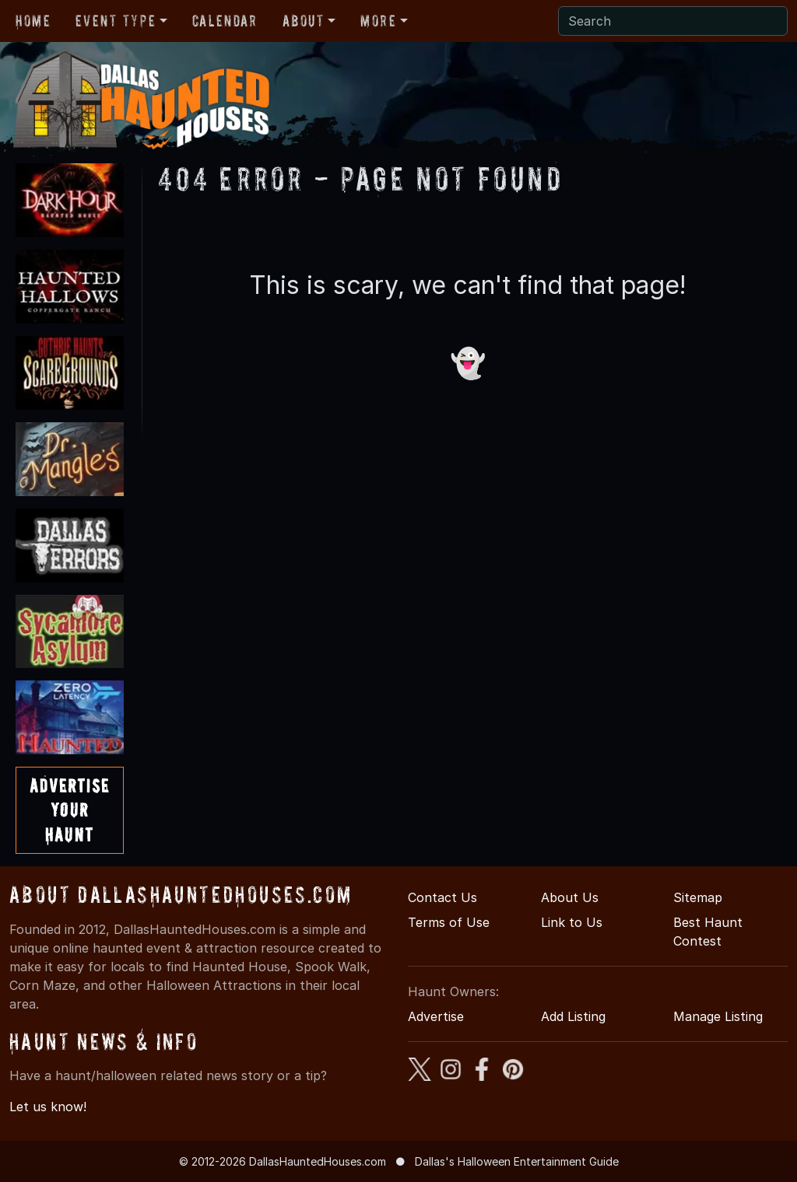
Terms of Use (449, 922)
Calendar (225, 21)
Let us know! (47, 1106)
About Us (570, 897)
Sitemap (697, 897)
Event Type (115, 21)
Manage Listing (718, 1016)
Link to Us (571, 922)
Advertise (436, 1016)
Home (33, 21)
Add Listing (573, 1016)
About (304, 21)
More (378, 21)
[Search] (673, 21)
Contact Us (442, 897)
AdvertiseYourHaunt (70, 810)
